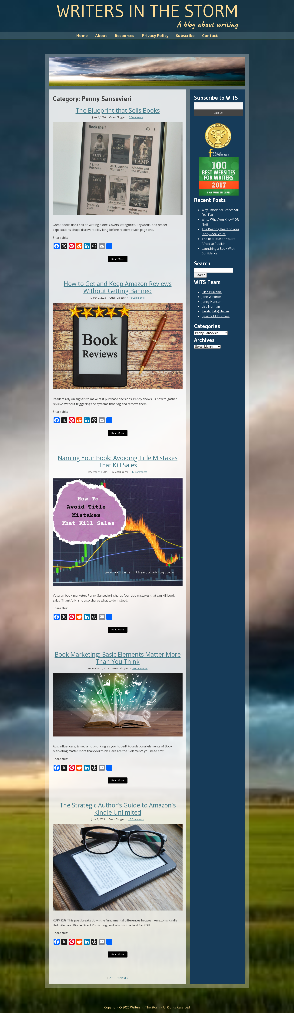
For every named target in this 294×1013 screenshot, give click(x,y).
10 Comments (139, 668)
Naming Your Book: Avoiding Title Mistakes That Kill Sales (117, 461)
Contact (210, 35)
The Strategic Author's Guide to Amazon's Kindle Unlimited (118, 809)
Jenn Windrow (211, 297)
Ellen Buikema (212, 292)
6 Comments (136, 117)
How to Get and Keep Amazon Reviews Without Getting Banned (118, 287)
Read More (117, 259)
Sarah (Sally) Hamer (215, 311)
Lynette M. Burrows (216, 316)
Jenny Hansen (211, 302)
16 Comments (136, 819)
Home (82, 35)
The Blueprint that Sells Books (118, 110)
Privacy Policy (155, 35)
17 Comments (139, 472)
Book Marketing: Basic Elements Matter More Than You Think (118, 658)
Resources (124, 35)
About (101, 35)
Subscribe (185, 35)
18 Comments (137, 297)
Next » (123, 978)
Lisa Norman (211, 306)
